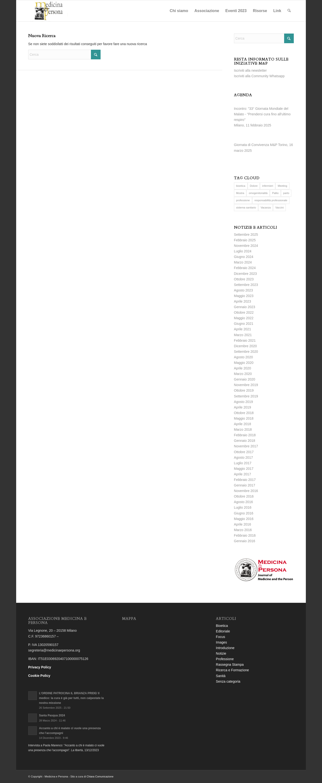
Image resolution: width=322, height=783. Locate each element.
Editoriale (223, 631)
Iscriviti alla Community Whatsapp (259, 76)
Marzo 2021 (243, 335)
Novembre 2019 (246, 385)
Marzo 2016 (243, 530)
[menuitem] (179, 10)
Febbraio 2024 (245, 268)
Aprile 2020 (242, 368)
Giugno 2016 (243, 513)
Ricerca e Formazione (232, 670)
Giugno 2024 (243, 257)
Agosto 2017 (243, 457)
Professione (225, 659)
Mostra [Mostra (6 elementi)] (240, 193)
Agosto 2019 (243, 402)
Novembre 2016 (246, 491)
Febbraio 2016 (245, 535)
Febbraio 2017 (245, 480)
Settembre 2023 (246, 285)
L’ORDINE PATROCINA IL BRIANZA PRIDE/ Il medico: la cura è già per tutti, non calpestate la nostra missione (71, 698)
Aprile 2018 (242, 424)
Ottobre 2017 (244, 452)
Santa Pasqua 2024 (52, 715)
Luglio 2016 (242, 507)
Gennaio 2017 (244, 485)
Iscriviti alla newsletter (250, 70)
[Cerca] (289, 10)
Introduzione (225, 648)
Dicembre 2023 (245, 274)
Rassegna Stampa (230, 664)
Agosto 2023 (243, 290)
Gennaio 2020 (244, 379)
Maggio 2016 (243, 519)
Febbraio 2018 (245, 435)
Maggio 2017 (243, 469)
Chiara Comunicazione (100, 776)
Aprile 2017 (242, 474)
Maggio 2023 (243, 296)
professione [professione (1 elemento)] (243, 200)
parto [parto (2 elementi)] (286, 193)
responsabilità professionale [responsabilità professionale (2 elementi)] (270, 200)
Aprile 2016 (242, 524)
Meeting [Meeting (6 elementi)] (282, 185)
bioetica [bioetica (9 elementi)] (240, 185)
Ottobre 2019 (244, 390)
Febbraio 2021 (245, 340)
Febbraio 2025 (245, 240)
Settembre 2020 (246, 351)
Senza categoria (228, 681)
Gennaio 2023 (244, 307)
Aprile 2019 (242, 407)
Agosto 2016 (243, 502)
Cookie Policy (39, 676)
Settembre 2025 (246, 234)
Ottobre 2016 (244, 496)
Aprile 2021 (242, 329)
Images (221, 642)
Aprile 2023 (242, 301)
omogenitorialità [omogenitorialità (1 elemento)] (258, 193)
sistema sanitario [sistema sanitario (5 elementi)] (246, 207)
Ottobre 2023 (244, 279)
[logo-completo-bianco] (48, 10)
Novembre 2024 (246, 246)
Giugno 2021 (243, 324)
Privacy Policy (39, 667)
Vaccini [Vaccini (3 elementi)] (279, 207)
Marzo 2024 (243, 262)
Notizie (221, 653)
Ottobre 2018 (244, 413)
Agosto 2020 (243, 357)
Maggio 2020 (243, 363)
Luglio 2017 (242, 463)
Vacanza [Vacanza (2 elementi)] (265, 207)
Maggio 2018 (243, 418)
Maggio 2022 (243, 318)
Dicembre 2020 (245, 346)
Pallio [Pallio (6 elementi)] (275, 193)
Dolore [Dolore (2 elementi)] (254, 185)
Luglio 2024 (242, 251)
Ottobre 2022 (244, 312)
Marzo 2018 (243, 429)
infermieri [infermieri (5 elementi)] (267, 185)
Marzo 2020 (243, 374)
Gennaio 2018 (244, 441)
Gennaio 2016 (244, 541)
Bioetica (222, 626)
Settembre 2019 (246, 396)
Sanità (221, 676)
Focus (220, 637)
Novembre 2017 (246, 446)
